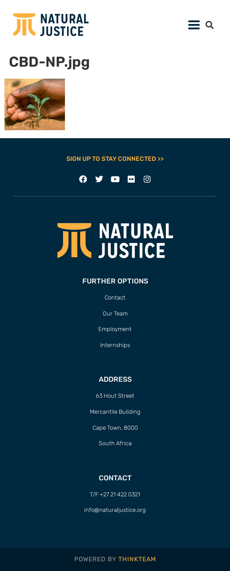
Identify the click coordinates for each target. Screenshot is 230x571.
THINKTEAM (137, 559)
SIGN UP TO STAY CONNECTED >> (115, 159)
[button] (194, 24)
